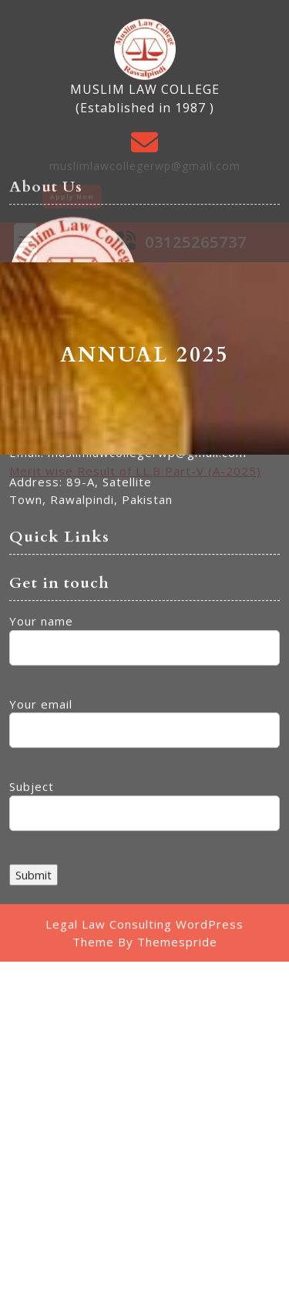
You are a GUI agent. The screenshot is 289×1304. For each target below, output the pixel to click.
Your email (144, 574)
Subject (144, 657)
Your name (144, 492)
